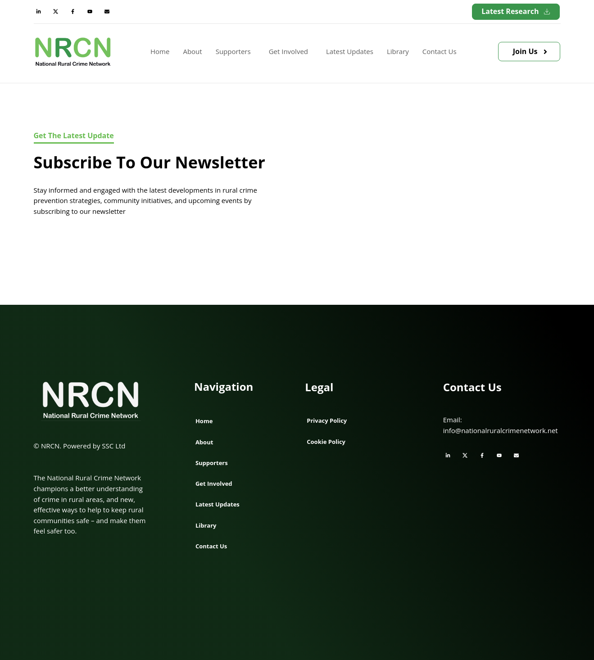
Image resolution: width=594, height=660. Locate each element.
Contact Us (439, 51)
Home (159, 51)
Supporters (233, 51)
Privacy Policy (327, 420)
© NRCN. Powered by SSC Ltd (80, 445)
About (192, 51)
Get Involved (288, 51)
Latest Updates (349, 51)
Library (398, 51)
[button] (235, 52)
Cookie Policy (326, 442)
